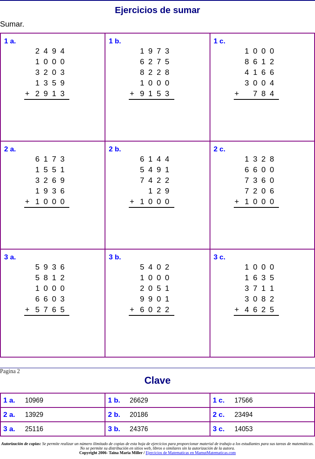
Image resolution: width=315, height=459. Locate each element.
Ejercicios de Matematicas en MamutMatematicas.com (191, 452)
